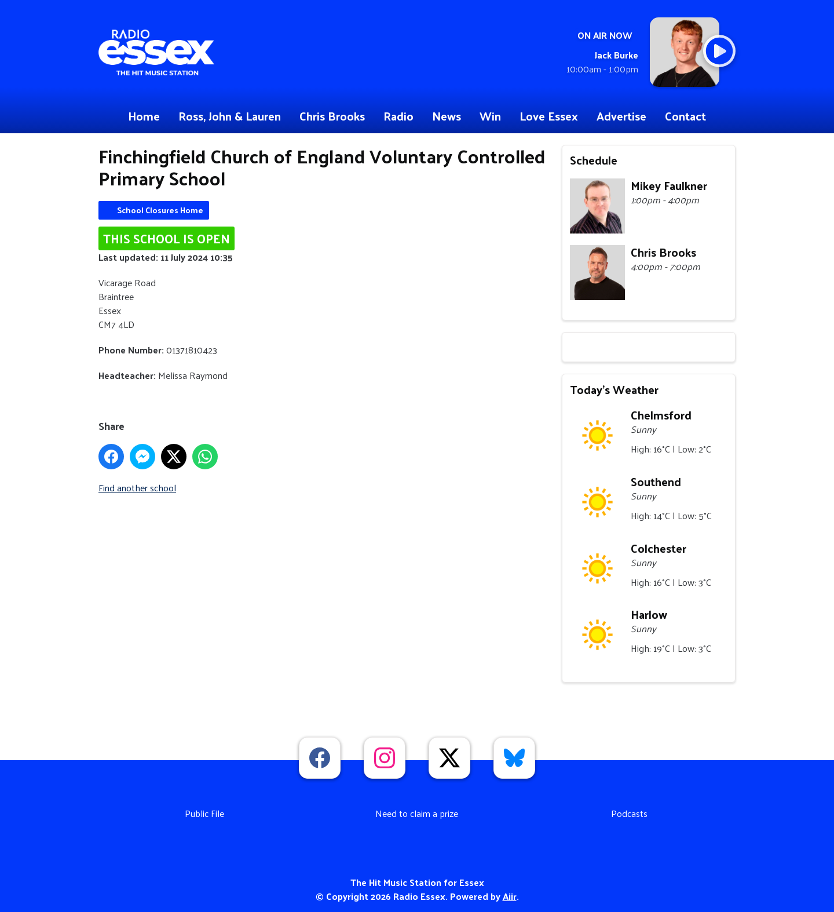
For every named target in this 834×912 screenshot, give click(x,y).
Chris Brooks (332, 115)
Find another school (137, 487)
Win (490, 115)
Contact (685, 115)
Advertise (621, 115)
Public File (204, 813)
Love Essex (549, 115)
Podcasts (629, 813)
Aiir (510, 896)
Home (144, 115)
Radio (398, 115)
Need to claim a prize (416, 813)
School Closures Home (160, 210)
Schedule (593, 159)
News (446, 115)
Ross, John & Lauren (229, 115)
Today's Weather (614, 389)
